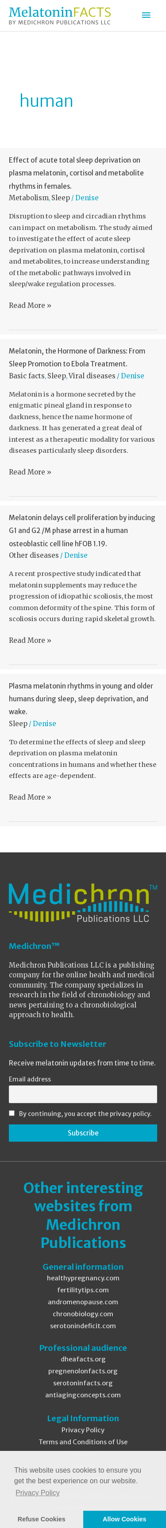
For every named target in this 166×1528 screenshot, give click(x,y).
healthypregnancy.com (83, 1278)
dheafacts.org (83, 1359)
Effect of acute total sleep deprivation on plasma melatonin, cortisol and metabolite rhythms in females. (76, 173)
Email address (30, 1079)
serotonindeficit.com (83, 1326)
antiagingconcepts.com (83, 1395)
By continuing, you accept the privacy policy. (85, 1114)
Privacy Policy (83, 1430)
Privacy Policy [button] (37, 1493)
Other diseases (34, 555)
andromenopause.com (83, 1302)
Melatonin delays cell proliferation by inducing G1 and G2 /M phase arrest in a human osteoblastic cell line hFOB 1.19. (82, 530)
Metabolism (29, 198)
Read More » (30, 305)
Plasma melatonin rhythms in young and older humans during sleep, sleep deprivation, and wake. (81, 699)
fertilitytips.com (83, 1290)
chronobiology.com (83, 1314)
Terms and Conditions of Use (83, 1442)
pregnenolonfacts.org (83, 1371)
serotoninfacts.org (83, 1383)
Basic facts (27, 376)
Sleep (60, 198)
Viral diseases (92, 376)
